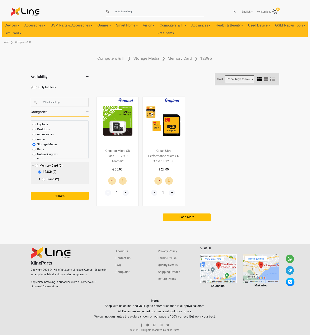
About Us (121, 251)
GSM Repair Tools (290, 25)
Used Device (259, 25)
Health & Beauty (229, 25)
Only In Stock (47, 87)
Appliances (200, 25)
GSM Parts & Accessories (71, 25)
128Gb (206, 58)
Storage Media (146, 58)
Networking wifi (47, 154)
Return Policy (167, 279)
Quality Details (168, 265)
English (246, 11)
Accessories (34, 25)
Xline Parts (173, 330)
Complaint (122, 272)
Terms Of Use (167, 258)
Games (104, 25)
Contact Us (123, 258)
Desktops (43, 129)
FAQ (118, 265)
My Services (264, 11)
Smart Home (127, 25)
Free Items (165, 33)
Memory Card (180, 58)
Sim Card (13, 33)
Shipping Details (169, 272)
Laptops (42, 124)
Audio (41, 139)
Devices (12, 25)
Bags (40, 149)
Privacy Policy (167, 251)
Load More (187, 217)
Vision (149, 25)
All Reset (59, 195)
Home (6, 42)
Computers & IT (173, 25)
